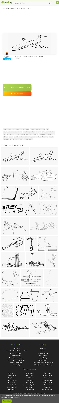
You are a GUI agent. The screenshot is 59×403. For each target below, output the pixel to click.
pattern (44, 131)
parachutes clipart (16, 365)
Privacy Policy (43, 358)
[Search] (49, 3)
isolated (38, 129)
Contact (42, 351)
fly (13, 129)
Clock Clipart (29, 378)
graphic (49, 134)
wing (31, 134)
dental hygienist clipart (16, 358)
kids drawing (51, 131)
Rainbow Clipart (29, 389)
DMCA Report (43, 355)
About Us (43, 348)
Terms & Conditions (43, 353)
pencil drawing (10, 134)
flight (33, 131)
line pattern (24, 136)
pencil (27, 129)
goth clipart (16, 348)
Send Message (7, 59)
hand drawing (26, 131)
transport (6, 139)
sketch (17, 129)
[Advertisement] (29, 21)
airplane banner (28, 139)
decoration (44, 136)
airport (51, 136)
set (47, 129)
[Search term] (32, 3)
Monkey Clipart (47, 382)
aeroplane (17, 136)
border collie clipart (16, 362)
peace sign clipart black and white (16, 351)
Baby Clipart (12, 389)
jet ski (17, 134)
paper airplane (13, 139)
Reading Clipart (47, 375)
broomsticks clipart (16, 353)
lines (5, 129)
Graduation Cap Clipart (29, 385)
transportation (7, 131)
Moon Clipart (29, 373)
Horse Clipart (29, 380)
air (53, 134)
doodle (36, 134)
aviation (31, 136)
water (22, 129)
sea (35, 136)
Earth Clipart (12, 382)
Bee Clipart (29, 382)
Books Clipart (12, 375)
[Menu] (57, 2)
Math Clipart (12, 373)
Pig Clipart (47, 387)
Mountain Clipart (47, 389)
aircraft (32, 129)
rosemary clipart (16, 355)
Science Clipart (11, 387)
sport (20, 131)
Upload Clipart (42, 360)
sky (4, 134)
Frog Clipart (11, 378)
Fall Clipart (29, 375)
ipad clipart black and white (16, 360)
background (42, 134)
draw (9, 129)
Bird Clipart (47, 378)
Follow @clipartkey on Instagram (43, 362)
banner (21, 139)
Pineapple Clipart (47, 380)
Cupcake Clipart (12, 380)
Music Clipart (12, 385)
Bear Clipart (29, 387)
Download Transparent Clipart (17, 87)
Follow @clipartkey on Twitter (43, 365)
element (6, 136)
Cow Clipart (47, 373)
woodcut (15, 131)
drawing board (24, 134)
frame (43, 129)
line (39, 136)
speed (11, 136)
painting (38, 131)
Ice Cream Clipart (47, 385)
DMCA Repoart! (17, 93)
